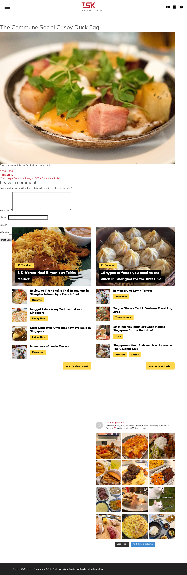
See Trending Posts (77, 366)
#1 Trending (24, 265)
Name (4, 217)
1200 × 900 (6, 171)
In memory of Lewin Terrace (49, 346)
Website (4, 232)
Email (3, 225)
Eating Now (38, 318)
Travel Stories (123, 317)
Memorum (37, 352)
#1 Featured (108, 265)
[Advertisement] (93, 394)
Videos (135, 355)
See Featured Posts (160, 366)
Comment (6, 210)
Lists (118, 336)
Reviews (37, 300)
